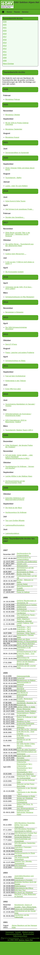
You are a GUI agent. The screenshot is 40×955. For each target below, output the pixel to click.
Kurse (9, 12)
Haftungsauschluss (20, 936)
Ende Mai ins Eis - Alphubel (27, 729)
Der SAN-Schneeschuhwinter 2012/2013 (16, 328)
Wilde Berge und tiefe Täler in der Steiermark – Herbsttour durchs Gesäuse (17, 234)
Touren (17, 12)
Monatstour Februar (12, 99)
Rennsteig (20, 758)
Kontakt (18, 932)
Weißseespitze (22, 566)
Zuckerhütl (21, 678)
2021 (5, 28)
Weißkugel (18, 851)
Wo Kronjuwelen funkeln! (14, 272)
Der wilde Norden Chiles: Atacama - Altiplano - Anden (26, 745)
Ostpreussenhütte (23, 676)
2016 (5, 40)
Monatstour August (12, 137)
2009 (5, 58)
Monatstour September (13, 129)
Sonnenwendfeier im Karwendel (17, 152)
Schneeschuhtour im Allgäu (15, 361)
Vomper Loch (21, 563)
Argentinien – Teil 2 (24, 629)
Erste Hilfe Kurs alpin (13, 389)
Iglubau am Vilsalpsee (25, 798)
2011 (5, 52)
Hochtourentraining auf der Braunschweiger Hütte (15, 482)
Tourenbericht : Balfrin (13, 178)
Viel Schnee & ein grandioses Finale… (19, 209)
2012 (5, 49)
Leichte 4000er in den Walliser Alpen (18, 476)
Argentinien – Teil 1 (24, 627)
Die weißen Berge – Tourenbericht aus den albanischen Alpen (19, 245)
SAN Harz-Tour (20, 890)
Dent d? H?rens (11, 344)
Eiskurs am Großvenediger (24, 909)
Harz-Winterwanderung (25, 808)
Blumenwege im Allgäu (25, 572)
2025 (5, 25)
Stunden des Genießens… (15, 217)
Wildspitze (20, 590)
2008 (5, 61)
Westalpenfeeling (23, 760)
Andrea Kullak (35, 938)
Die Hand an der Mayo (13, 508)
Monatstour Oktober (12, 115)
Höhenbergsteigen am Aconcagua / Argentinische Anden (18, 414)
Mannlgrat (20, 688)
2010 (5, 55)
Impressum (10, 932)
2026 (5, 22)
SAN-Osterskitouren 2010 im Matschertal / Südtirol (15, 421)
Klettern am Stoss (23, 639)
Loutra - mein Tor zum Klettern (16, 186)
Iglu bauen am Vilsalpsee (23, 892)
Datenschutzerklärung (14, 934)
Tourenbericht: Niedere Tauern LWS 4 (19, 430)
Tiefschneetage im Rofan (26, 796)
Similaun (20, 686)
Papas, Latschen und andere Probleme (19, 352)
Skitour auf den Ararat (25, 645)
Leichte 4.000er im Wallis (26, 707)
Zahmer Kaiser (22, 584)
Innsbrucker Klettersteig (25, 723)
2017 (5, 37)
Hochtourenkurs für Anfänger (16, 512)
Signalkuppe (21, 690)
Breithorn (20, 697)
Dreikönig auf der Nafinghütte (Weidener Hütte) (25, 812)
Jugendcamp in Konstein (23, 880)
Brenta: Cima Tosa (23, 574)
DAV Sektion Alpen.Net (26, 2)
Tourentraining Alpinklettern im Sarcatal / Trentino (20, 405)
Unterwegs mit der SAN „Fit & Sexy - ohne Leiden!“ (18, 288)
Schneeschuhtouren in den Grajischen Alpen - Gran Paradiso (26, 653)
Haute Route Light (23, 756)
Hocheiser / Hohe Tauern (26, 633)
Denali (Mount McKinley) (26, 643)
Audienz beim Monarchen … (15, 254)
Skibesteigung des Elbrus (23, 888)
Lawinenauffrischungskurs (15, 525)
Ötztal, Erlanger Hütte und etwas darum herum (19, 168)
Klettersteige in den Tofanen (15, 381)
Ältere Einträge (8, 64)
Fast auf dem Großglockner (15, 376)
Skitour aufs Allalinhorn (25, 774)
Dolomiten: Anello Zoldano (26, 711)
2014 (5, 43)
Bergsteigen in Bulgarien (14, 312)
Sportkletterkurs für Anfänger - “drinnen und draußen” (19, 467)
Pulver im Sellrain (23, 592)
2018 (5, 34)
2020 (5, 31)
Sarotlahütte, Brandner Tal (26, 703)
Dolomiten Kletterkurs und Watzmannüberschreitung (14, 498)
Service (25, 12)
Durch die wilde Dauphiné (26, 750)
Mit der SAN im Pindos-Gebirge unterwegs (16, 123)
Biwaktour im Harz (23, 721)
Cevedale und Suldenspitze (27, 561)
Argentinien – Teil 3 (24, 631)
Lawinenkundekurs (12, 533)
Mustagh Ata (21, 705)
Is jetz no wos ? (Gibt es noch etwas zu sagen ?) (19, 262)
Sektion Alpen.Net (26, 940)
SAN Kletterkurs (20, 865)
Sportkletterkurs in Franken (27, 605)
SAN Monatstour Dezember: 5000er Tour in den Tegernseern (24, 825)
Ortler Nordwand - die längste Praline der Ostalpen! (19, 446)
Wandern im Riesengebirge (27, 641)
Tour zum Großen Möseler (15, 520)
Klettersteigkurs (20, 886)
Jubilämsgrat (21, 607)
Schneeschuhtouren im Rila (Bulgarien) (19, 297)
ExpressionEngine (13, 938)
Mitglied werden (28, 932)
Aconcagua (18, 867)
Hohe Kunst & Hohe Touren (15, 201)
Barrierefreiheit (28, 934)
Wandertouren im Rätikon (26, 680)
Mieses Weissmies (23, 709)
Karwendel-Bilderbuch (22, 837)
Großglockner (22, 609)
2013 (5, 46)
